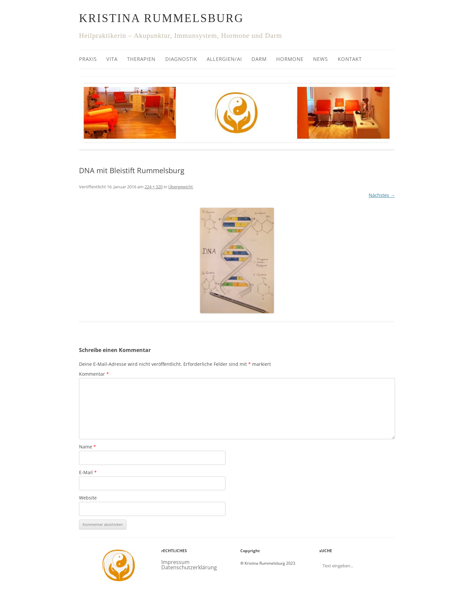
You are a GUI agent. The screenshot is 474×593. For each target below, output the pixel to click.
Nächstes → (382, 195)
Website (88, 498)
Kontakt (350, 59)
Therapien (141, 59)
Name (87, 447)
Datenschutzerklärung (189, 567)
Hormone (289, 59)
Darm (259, 59)
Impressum (175, 562)
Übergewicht (180, 187)
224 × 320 (154, 187)
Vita (112, 59)
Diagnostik (181, 59)
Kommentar (94, 374)
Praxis (88, 59)
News (320, 59)
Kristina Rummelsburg (161, 18)
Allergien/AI (224, 59)
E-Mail (88, 472)
